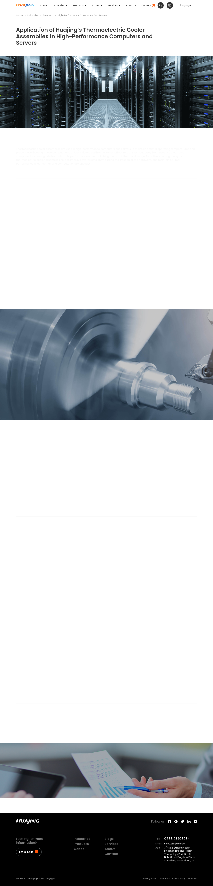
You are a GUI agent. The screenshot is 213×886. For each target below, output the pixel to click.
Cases (97, 5)
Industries (60, 5)
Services (114, 5)
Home (43, 5)
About (131, 5)
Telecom (48, 15)
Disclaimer (164, 878)
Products (79, 5)
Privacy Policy (149, 878)
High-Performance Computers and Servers (82, 15)
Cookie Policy (178, 878)
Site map (192, 878)
